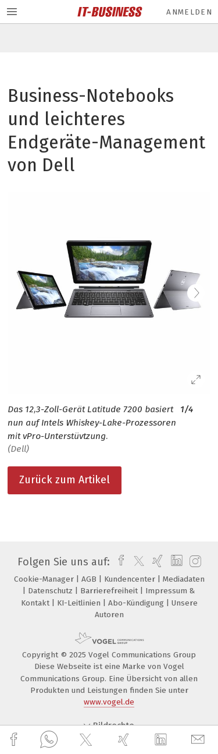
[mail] (199, 740)
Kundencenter (131, 579)
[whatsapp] (49, 740)
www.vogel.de (109, 702)
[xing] (125, 739)
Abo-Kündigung (137, 603)
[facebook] (15, 740)
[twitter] (87, 740)
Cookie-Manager (45, 579)
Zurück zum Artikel (64, 479)
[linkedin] (162, 740)
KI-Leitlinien (80, 603)
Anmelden (189, 12)
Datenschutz (51, 591)
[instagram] (194, 561)
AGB (90, 579)
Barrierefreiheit (110, 591)
